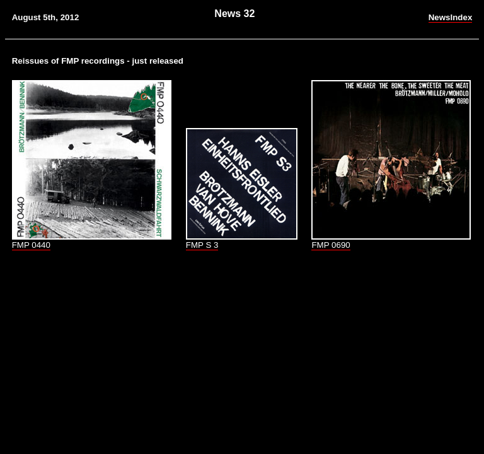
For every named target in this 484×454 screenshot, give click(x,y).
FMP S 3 (202, 245)
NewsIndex (451, 17)
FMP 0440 (31, 245)
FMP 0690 (330, 245)
